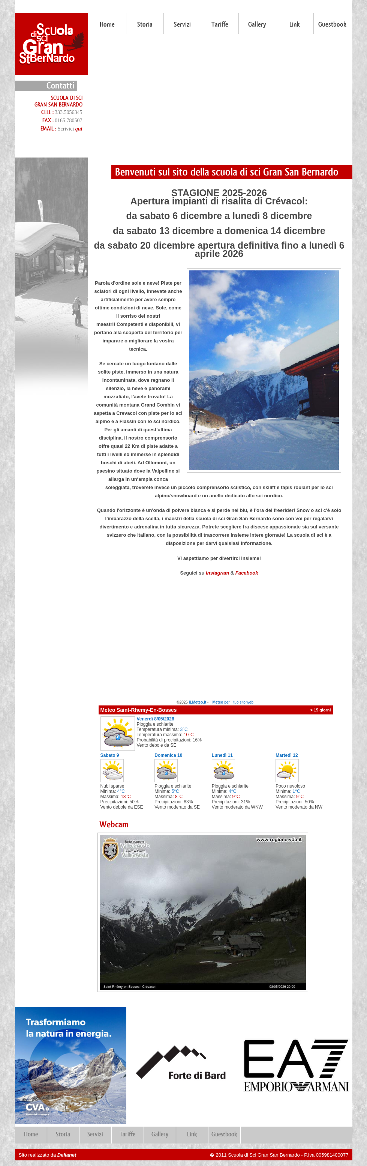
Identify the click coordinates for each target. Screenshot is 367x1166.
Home (107, 24)
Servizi (182, 24)
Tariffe (219, 24)
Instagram (217, 573)
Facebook (246, 573)
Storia (145, 24)
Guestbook (332, 24)
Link (294, 24)
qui (78, 129)
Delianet (66, 1155)
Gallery (257, 24)
